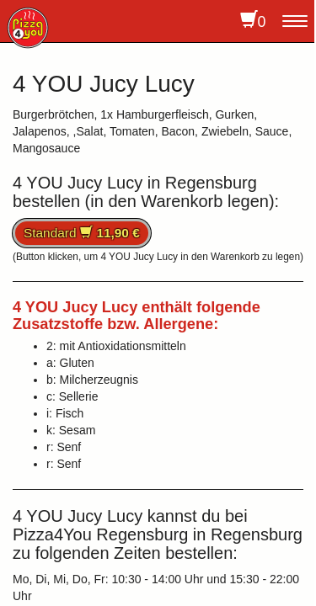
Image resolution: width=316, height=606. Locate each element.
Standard (82, 233)
